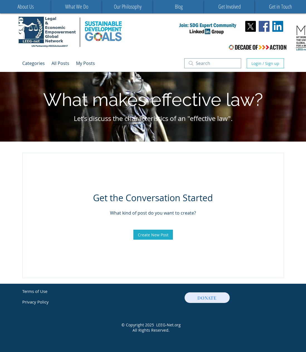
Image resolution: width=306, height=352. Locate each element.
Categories (33, 63)
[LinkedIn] (277, 26)
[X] (250, 26)
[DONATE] (207, 297)
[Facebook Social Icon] (264, 26)
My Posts (85, 63)
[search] (212, 63)
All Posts (60, 63)
